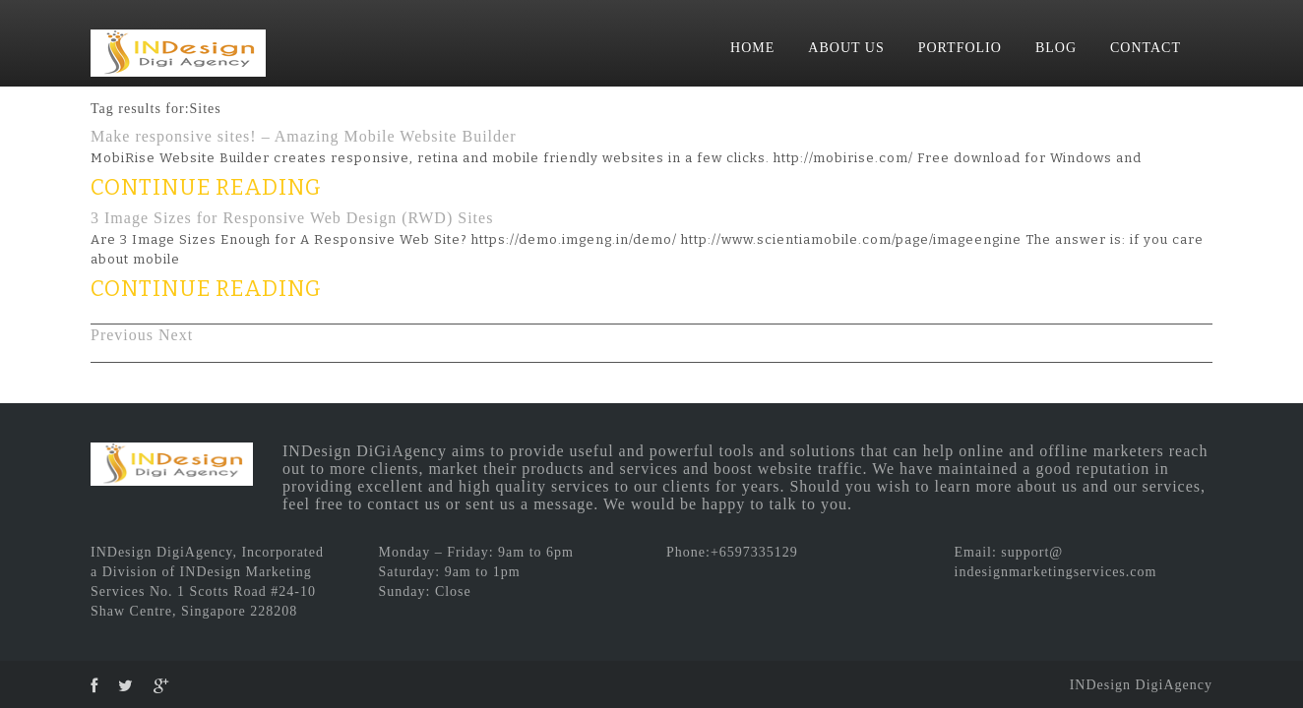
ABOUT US (846, 47)
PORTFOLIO (960, 47)
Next (175, 334)
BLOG (1056, 47)
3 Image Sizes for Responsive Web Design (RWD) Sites (292, 217)
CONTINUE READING (206, 187)
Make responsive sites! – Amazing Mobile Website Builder (303, 136)
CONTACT (1145, 47)
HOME (752, 47)
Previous (122, 334)
